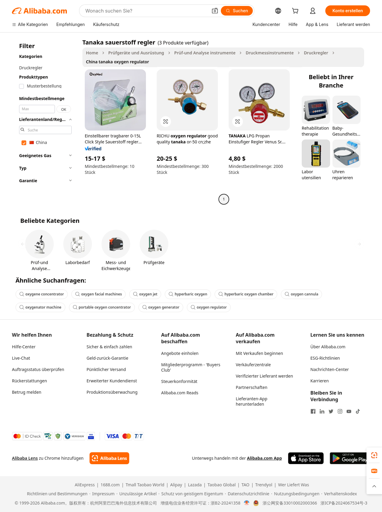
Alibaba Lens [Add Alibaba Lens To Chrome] (25, 458)
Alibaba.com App (264, 458)
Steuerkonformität (179, 381)
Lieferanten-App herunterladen (251, 401)
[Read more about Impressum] (102, 493)
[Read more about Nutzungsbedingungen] (295, 493)
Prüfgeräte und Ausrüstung (136, 53)
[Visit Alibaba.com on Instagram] (340, 411)
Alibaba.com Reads (179, 393)
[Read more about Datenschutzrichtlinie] (247, 493)
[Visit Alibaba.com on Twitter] (331, 411)
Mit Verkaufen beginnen (259, 353)
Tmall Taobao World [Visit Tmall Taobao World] (145, 485)
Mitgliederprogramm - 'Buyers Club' (190, 367)
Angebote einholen (179, 353)
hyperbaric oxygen (188, 294)
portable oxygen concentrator (102, 307)
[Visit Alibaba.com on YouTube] (349, 411)
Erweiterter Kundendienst (112, 381)
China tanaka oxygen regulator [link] (117, 62)
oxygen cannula (301, 294)
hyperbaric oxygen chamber (245, 294)
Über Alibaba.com (327, 346)
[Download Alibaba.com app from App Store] (306, 458)
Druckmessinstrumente (270, 53)
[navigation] (45, 121)
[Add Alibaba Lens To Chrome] (109, 458)
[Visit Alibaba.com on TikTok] (358, 411)
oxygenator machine (40, 307)
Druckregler (316, 53)
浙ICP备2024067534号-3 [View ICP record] (344, 503)
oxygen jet (145, 294)
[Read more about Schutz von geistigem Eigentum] (190, 493)
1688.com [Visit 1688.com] (110, 485)
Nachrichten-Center (329, 369)
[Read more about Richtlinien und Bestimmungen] (56, 493)
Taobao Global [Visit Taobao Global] (222, 485)
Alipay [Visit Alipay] (176, 485)
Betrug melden (26, 392)
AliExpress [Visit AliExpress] (85, 485)
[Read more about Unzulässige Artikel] (136, 493)
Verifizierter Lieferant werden (264, 376)
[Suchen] (237, 11)
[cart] (296, 11)
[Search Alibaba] (146, 10)
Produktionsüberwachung (112, 392)
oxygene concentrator (41, 294)
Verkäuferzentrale (253, 364)
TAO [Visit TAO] (245, 485)
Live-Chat (21, 358)
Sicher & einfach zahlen (109, 346)
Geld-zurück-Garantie (107, 358)
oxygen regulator (209, 307)
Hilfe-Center (24, 346)
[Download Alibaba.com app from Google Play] (350, 458)
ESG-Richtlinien (325, 358)
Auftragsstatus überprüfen (38, 369)
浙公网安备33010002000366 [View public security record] (290, 503)
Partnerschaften (251, 387)
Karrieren (319, 381)
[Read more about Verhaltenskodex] (339, 493)
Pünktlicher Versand (106, 369)
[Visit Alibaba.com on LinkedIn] (322, 411)
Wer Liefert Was (293, 485)
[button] (214, 11)
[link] (374, 455)
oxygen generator (160, 307)
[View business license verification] (246, 503)
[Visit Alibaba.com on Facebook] (313, 411)
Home (92, 53)
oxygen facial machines (98, 294)
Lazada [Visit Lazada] (195, 485)
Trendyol (263, 485)
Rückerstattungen (29, 381)
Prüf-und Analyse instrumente (204, 53)
